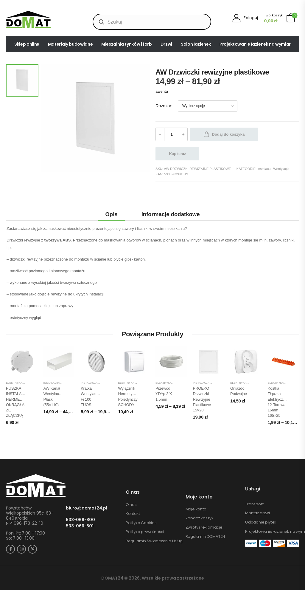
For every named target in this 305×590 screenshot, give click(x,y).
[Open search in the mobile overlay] (152, 22)
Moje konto (196, 509)
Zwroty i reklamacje (204, 527)
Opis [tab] (111, 214)
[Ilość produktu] (171, 134)
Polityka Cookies (141, 523)
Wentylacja (281, 169)
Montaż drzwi (257, 513)
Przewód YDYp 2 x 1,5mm (163, 393)
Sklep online (26, 44)
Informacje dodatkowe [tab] (170, 214)
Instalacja (264, 169)
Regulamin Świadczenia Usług (154, 541)
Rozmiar (163, 105)
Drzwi (166, 44)
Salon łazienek (196, 44)
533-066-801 (80, 526)
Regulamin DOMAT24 (205, 536)
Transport (254, 504)
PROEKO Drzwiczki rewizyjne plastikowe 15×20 (202, 399)
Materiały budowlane (70, 44)
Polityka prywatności (145, 531)
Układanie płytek (260, 522)
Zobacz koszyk (200, 518)
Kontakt (133, 513)
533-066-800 (80, 519)
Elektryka (14, 382)
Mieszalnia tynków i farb (126, 44)
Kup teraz (177, 153)
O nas (131, 504)
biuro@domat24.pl (86, 508)
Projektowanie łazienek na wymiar (255, 44)
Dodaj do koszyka (228, 134)
